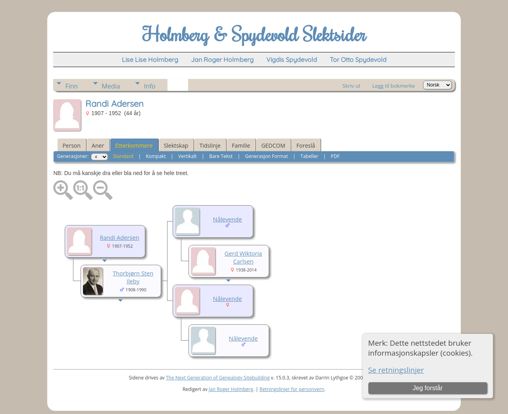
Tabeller (309, 156)
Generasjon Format (266, 156)
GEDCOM (273, 145)
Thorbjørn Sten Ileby (133, 277)
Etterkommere (134, 145)
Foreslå (305, 145)
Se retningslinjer (396, 370)
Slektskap (176, 145)
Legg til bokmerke (393, 85)
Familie (241, 145)
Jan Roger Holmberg (231, 389)
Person (71, 145)
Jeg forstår (428, 388)
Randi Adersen (119, 237)
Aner (98, 145)
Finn (71, 86)
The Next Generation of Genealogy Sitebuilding (218, 377)
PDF (335, 156)
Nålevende (227, 219)
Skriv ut (351, 85)
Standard (123, 156)
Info (149, 86)
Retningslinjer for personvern (292, 389)
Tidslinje (210, 145)
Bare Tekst (221, 156)
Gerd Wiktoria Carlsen (243, 257)
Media (111, 86)
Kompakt (155, 156)
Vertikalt (187, 156)
